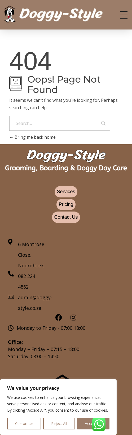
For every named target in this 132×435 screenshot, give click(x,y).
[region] (58, 407)
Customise (24, 423)
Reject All (59, 423)
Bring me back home (32, 137)
